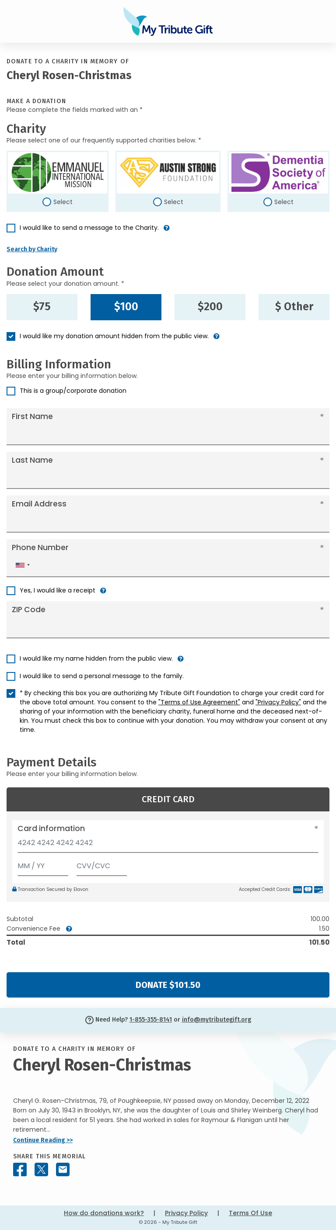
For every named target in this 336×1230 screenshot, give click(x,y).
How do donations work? (104, 1213)
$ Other (294, 306)
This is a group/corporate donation (73, 390)
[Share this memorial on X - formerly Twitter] (41, 1169)
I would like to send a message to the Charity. (89, 227)
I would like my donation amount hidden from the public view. (114, 336)
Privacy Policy (186, 1213)
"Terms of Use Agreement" (199, 702)
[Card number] (168, 845)
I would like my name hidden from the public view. (96, 658)
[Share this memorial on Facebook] (20, 1169)
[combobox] (22, 565)
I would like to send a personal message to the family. (102, 676)
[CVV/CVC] (102, 864)
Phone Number (40, 547)
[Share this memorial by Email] (63, 1169)
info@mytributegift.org (216, 1019)
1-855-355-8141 (151, 1019)
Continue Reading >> (43, 1140)
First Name (32, 416)
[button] (167, 231)
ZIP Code (29, 609)
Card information (51, 828)
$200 (210, 306)
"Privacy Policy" (278, 702)
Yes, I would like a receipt (57, 590)
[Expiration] (43, 864)
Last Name (32, 460)
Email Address (39, 504)
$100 (126, 306)
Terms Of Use (250, 1213)
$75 (42, 306)
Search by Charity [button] (32, 249)
